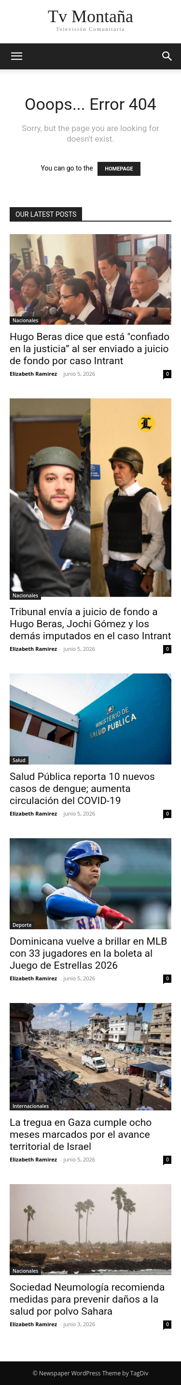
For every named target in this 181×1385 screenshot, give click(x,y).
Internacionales (31, 1106)
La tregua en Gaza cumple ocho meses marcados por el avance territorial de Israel (81, 1134)
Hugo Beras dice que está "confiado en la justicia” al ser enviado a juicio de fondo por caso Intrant (89, 349)
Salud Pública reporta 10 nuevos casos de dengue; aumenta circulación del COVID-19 (82, 788)
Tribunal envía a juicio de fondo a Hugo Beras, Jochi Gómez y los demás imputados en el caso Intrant (90, 624)
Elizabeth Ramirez (33, 373)
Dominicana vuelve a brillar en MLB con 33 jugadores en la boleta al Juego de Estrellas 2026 (88, 953)
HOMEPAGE (119, 169)
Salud (19, 760)
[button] (16, 56)
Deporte (22, 925)
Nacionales (25, 320)
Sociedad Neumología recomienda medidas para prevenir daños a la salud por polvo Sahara (87, 1299)
